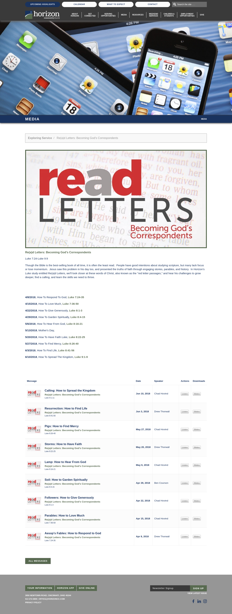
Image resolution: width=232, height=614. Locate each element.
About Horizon (75, 15)
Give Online (87, 588)
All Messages (38, 561)
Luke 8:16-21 (74, 323)
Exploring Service (40, 137)
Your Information (39, 588)
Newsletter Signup (163, 588)
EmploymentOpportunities (187, 15)
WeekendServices (153, 15)
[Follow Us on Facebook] (193, 601)
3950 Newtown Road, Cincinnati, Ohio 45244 (48, 595)
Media (124, 15)
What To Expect (116, 4)
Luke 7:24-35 (76, 297)
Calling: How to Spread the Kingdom (70, 390)
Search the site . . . (186, 4)
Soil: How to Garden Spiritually (66, 479)
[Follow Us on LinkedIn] (199, 601)
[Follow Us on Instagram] (205, 601)
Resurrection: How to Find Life (66, 408)
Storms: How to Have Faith (63, 444)
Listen (185, 394)
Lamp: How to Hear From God (65, 462)
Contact (153, 4)
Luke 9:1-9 (81, 356)
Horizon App (65, 588)
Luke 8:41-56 (66, 350)
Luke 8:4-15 (77, 317)
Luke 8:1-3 (75, 310)
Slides (197, 394)
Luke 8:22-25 (77, 337)
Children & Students (169, 15)
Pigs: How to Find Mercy (62, 426)
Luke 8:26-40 (70, 343)
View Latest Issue (197, 593)
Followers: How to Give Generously (69, 497)
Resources (137, 15)
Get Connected (90, 15)
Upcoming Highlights (42, 4)
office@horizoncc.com (52, 599)
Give (202, 15)
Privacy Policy (33, 602)
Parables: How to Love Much (65, 515)
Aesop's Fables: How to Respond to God (73, 533)
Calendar (79, 4)
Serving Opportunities (108, 15)
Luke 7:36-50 (71, 303)
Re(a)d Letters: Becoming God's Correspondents (72, 394)
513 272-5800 (31, 599)
